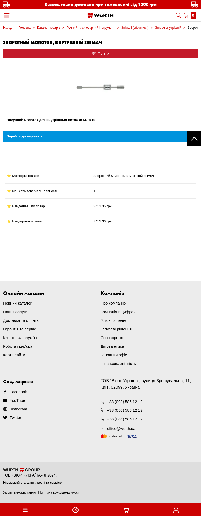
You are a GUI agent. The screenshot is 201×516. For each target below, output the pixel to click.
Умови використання (19, 492)
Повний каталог (17, 303)
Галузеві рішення (116, 329)
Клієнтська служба (20, 337)
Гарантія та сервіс (19, 329)
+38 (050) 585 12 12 (125, 410)
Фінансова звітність (118, 363)
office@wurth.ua (121, 428)
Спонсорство (112, 337)
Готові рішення (113, 320)
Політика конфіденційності (59, 492)
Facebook (18, 391)
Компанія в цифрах (117, 311)
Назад (7, 28)
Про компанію (113, 303)
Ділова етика (112, 346)
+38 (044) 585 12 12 (125, 419)
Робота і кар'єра (17, 346)
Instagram (18, 409)
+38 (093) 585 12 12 (125, 401)
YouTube (17, 400)
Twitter (15, 417)
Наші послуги (15, 311)
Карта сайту (14, 355)
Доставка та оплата (21, 320)
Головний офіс (113, 355)
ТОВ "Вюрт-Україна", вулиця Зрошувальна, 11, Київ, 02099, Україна (145, 384)
